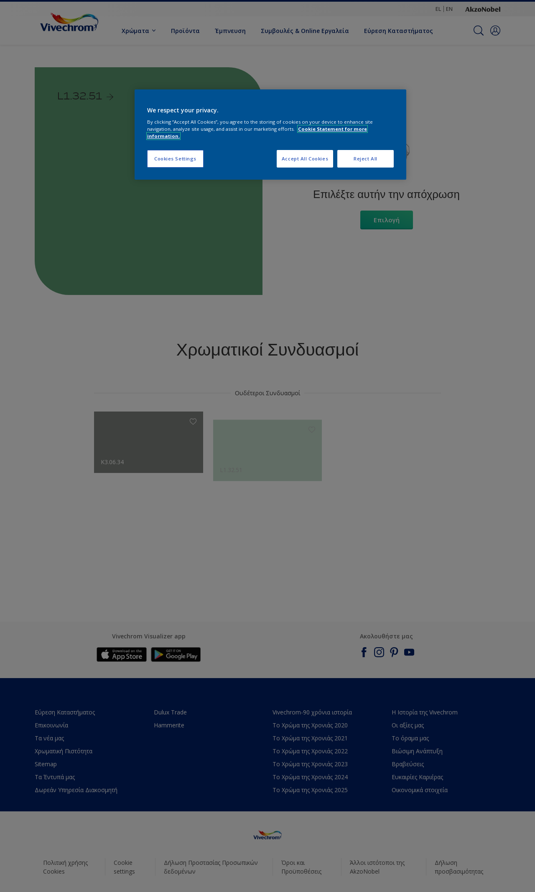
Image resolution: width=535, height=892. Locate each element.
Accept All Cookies (305, 158)
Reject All (365, 158)
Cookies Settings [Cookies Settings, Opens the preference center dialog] (175, 158)
